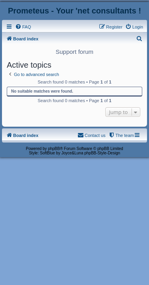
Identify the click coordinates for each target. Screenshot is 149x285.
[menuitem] (23, 27)
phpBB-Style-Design (102, 153)
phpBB (54, 148)
